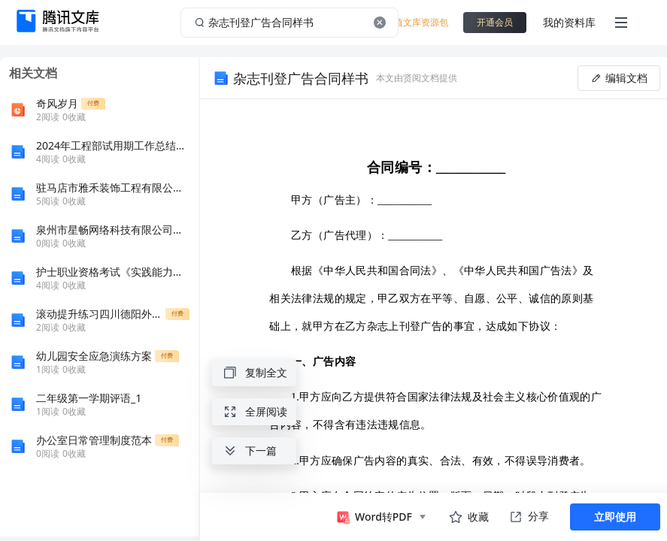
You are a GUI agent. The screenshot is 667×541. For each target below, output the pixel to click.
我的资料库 (569, 22)
